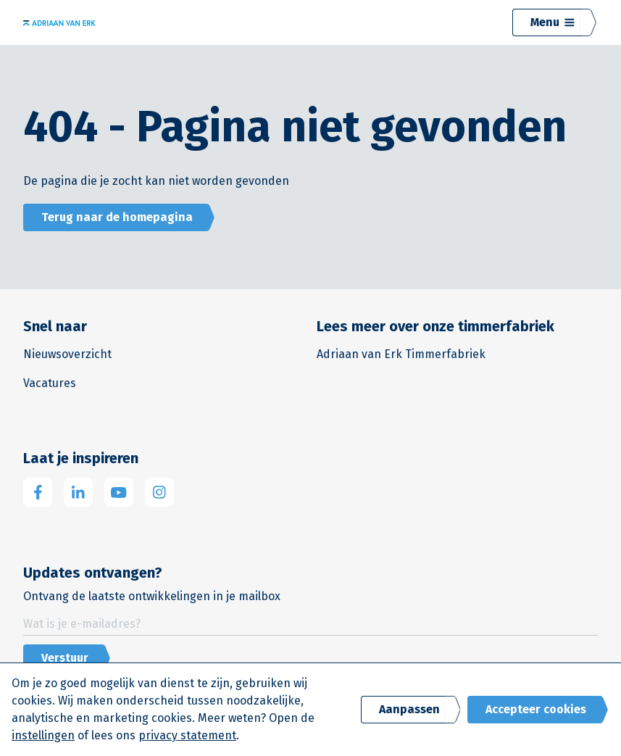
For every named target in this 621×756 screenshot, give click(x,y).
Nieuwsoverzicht (67, 354)
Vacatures (49, 383)
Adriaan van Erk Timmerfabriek (401, 354)
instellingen (43, 735)
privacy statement (187, 735)
